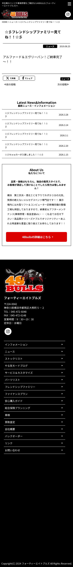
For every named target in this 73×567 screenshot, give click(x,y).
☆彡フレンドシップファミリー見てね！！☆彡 (26, 114)
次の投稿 (62, 84)
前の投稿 (11, 84)
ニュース (13, 21)
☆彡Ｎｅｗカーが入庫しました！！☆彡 (24, 154)
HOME (4, 21)
